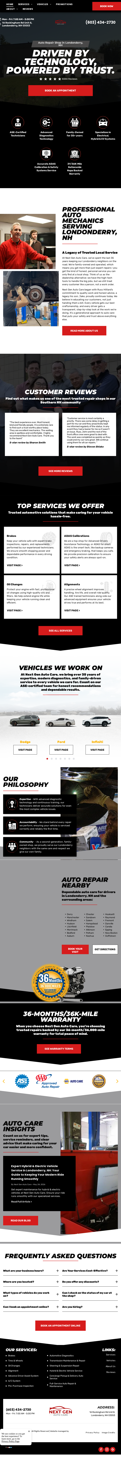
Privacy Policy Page (10, 1458)
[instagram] (106, 1450)
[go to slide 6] (69, 759)
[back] (3, 1081)
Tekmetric (10, 1434)
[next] (117, 1081)
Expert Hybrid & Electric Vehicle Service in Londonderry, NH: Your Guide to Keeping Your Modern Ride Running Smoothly (37, 1172)
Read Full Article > (21, 1201)
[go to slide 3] (56, 759)
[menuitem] (12, 4)
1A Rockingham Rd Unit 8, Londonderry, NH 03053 (17, 24)
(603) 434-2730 (100, 22)
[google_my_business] (112, 1450)
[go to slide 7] (74, 759)
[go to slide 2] (51, 759)
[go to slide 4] (60, 759)
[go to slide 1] (47, 759)
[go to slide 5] (65, 759)
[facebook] (101, 1450)
